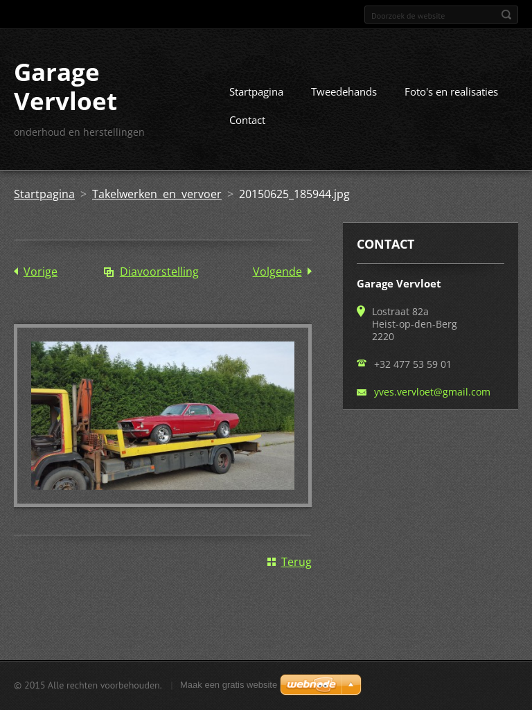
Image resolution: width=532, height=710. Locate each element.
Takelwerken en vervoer (157, 194)
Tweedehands (344, 91)
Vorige (40, 271)
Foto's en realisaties (451, 91)
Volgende (277, 271)
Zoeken (506, 14)
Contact (247, 120)
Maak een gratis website (228, 685)
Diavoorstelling (159, 271)
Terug (296, 561)
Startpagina (256, 91)
